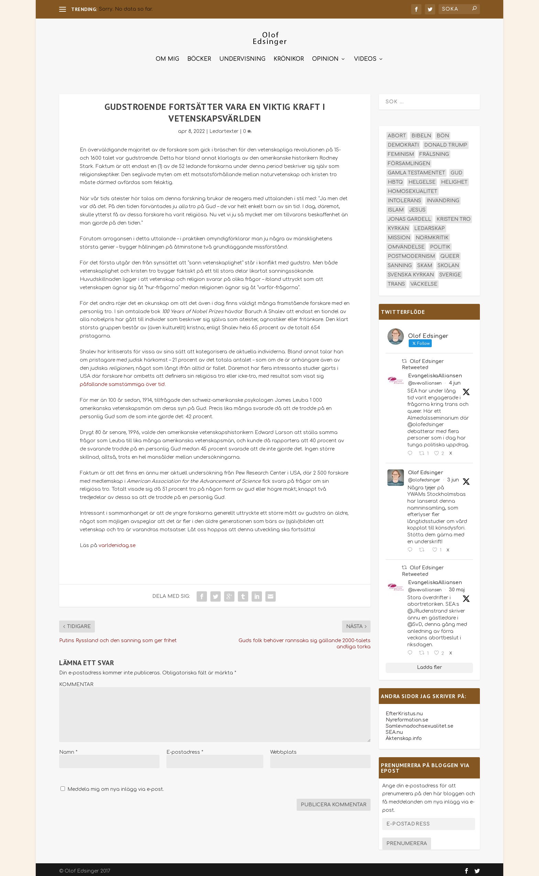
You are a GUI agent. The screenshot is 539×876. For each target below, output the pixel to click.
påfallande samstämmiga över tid (122, 381)
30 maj (457, 586)
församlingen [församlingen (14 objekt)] (409, 160)
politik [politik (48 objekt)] (440, 244)
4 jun (455, 380)
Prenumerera (406, 840)
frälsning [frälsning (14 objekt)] (434, 151)
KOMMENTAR (76, 681)
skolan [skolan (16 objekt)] (448, 262)
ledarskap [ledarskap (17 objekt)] (429, 225)
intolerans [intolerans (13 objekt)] (404, 197)
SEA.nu (394, 729)
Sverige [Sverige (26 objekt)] (450, 271)
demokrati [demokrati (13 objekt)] (403, 142)
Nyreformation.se (407, 716)
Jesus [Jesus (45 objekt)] (417, 206)
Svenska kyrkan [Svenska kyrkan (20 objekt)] (411, 271)
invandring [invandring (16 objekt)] (443, 197)
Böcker (199, 56)
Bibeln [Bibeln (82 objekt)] (421, 132)
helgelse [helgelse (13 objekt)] (422, 179)
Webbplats (283, 749)
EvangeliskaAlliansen (435, 372)
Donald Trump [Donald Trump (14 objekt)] (445, 142)
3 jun (453, 476)
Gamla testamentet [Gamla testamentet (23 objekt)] (416, 169)
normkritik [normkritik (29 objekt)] (432, 234)
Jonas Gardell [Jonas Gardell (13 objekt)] (409, 216)
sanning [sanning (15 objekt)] (400, 262)
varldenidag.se (117, 542)
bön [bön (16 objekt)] (443, 132)
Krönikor (289, 56)
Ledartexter (224, 128)
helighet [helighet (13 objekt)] (454, 179)
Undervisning (242, 56)
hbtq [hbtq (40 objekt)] (395, 179)
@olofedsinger (424, 477)
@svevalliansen (425, 380)
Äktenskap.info (404, 735)
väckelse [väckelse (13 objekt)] (423, 281)
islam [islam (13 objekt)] (396, 206)
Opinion (325, 56)
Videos (365, 56)
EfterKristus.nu (404, 710)
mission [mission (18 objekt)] (399, 234)
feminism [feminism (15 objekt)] (401, 151)
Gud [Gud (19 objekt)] (456, 169)
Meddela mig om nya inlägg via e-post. (115, 786)
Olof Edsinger (425, 469)
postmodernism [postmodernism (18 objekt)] (411, 253)
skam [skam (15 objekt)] (424, 262)
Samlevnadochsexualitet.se (419, 723)
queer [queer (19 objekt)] (449, 253)
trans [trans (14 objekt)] (396, 281)
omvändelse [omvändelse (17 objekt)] (406, 244)
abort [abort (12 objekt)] (397, 132)
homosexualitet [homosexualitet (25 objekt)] (412, 188)
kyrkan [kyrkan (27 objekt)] (398, 225)
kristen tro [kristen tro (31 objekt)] (454, 216)
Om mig (167, 56)
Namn (68, 749)
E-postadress (184, 749)
